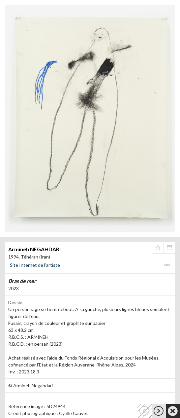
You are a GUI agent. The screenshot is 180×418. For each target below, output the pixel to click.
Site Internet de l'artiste (35, 265)
